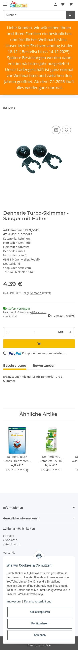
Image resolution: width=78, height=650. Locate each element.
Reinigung (24, 238)
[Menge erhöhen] (70, 332)
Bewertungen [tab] (44, 366)
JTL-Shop (46, 645)
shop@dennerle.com (17, 268)
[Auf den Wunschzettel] (66, 130)
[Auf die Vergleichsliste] (56, 130)
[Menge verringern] (7, 332)
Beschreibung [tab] (14, 366)
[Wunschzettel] (63, 4)
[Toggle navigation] (5, 2)
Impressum (13, 601)
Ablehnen (40, 635)
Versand (36, 293)
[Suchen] (34, 15)
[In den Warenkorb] (6, 120)
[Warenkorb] (71, 4)
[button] (55, 4)
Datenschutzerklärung (37, 601)
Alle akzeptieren (40, 611)
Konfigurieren (39, 623)
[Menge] (34, 332)
